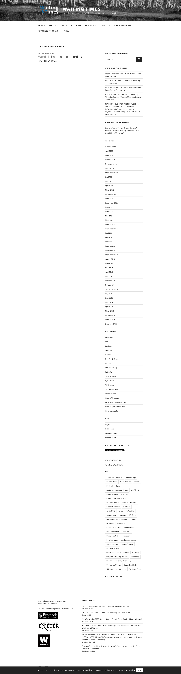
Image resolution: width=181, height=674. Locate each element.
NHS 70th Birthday (113, 532)
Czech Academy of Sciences (117, 494)
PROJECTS (67, 25)
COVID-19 (135, 490)
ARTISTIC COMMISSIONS (49, 31)
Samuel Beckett (112, 544)
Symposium (109, 381)
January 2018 (110, 319)
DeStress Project (112, 503)
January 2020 (110, 246)
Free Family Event (111, 359)
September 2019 (111, 255)
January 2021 (110, 224)
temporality (135, 557)
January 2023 (110, 155)
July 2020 (108, 233)
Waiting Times (82, 9)
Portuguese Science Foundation (118, 536)
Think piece (109, 385)
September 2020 (111, 229)
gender (120, 511)
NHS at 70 (127, 532)
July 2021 (108, 207)
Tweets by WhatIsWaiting (114, 465)
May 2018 (109, 302)
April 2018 (109, 307)
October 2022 (110, 168)
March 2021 (109, 220)
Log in (107, 425)
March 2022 (109, 190)
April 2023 (109, 151)
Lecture (108, 363)
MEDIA (68, 31)
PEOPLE (53, 25)
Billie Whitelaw (125, 482)
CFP (106, 342)
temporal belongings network (117, 557)
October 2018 (110, 285)
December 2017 (111, 324)
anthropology (131, 478)
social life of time (112, 548)
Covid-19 (108, 350)
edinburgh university (129, 503)
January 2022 (110, 198)
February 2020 (110, 242)
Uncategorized (110, 394)
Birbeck (137, 482)
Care (118, 486)
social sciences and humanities (117, 552)
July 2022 (108, 177)
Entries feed (109, 429)
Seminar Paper (110, 376)
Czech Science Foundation (116, 498)
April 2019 (109, 272)
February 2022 (110, 194)
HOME (41, 25)
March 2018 (109, 311)
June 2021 (109, 212)
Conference (109, 346)
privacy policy (129, 670)
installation (110, 523)
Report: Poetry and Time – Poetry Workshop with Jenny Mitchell (105, 606)
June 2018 (109, 298)
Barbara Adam (111, 482)
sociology (135, 552)
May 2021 (109, 216)
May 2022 (109, 181)
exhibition (126, 507)
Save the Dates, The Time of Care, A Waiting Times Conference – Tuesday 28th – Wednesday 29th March (123, 97)
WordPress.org (110, 437)
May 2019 (109, 268)
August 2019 (110, 259)
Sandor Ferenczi (127, 544)
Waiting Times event (112, 398)
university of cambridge (123, 561)
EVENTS (106, 25)
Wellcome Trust (135, 569)
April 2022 (109, 186)
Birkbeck (109, 486)
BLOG (78, 25)
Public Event (109, 372)
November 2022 (111, 164)
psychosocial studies (128, 540)
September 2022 (111, 173)
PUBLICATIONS (91, 25)
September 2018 (111, 289)
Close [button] (140, 670)
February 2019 (110, 281)
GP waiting (130, 511)
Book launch (109, 337)
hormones (122, 515)
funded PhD (110, 511)
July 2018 (108, 294)
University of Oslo (130, 565)
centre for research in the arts (117, 490)
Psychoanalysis (112, 540)
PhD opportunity (111, 368)
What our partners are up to (115, 407)
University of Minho (113, 565)
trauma (109, 561)
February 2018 (110, 315)
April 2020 (109, 237)
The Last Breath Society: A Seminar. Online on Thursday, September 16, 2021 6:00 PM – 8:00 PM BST (123, 130)
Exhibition (108, 355)
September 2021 (111, 203)
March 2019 (109, 276)
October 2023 (110, 147)
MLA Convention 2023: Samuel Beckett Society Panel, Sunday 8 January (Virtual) (112, 619)
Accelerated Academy (114, 478)
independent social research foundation (121, 519)
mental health (129, 527)
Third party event (111, 389)
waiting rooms (121, 569)
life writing (121, 523)
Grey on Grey (111, 515)
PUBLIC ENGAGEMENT (124, 25)
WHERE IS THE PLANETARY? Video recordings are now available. (106, 613)
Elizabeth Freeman (113, 507)
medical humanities (113, 527)
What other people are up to (115, 402)
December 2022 (111, 160)
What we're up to (111, 411)
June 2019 (109, 263)
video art (109, 569)
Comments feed (111, 433)
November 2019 (111, 250)
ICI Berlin (132, 515)
